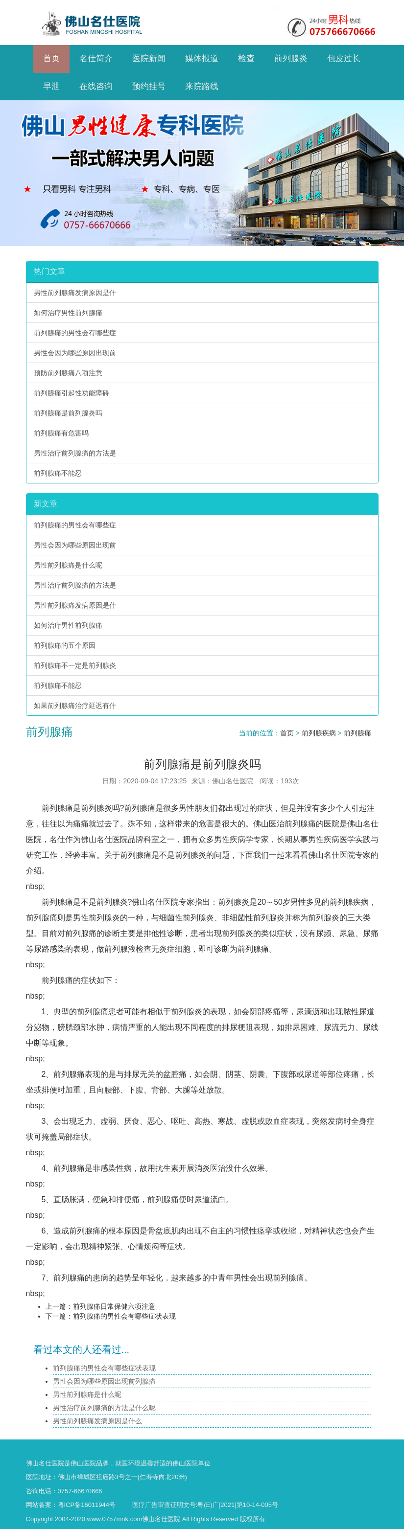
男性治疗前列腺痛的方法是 (75, 453)
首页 (287, 733)
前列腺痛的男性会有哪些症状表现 (124, 1316)
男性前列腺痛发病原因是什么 (97, 1421)
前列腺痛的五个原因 (64, 645)
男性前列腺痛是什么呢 (68, 565)
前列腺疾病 (319, 733)
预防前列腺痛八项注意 (68, 373)
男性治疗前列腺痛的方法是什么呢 (104, 1408)
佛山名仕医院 (45, 1463)
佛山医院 (83, 1463)
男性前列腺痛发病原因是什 (75, 293)
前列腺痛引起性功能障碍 (71, 393)
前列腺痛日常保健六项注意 (114, 1306)
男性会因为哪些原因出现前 (75, 353)
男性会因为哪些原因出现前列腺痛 (104, 1381)
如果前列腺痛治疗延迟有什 (75, 705)
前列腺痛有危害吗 (61, 433)
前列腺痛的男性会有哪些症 (75, 333)
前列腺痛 (357, 733)
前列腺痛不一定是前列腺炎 (75, 665)
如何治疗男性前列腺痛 (68, 313)
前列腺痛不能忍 (58, 473)
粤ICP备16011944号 (87, 1504)
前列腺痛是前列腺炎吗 (68, 413)
